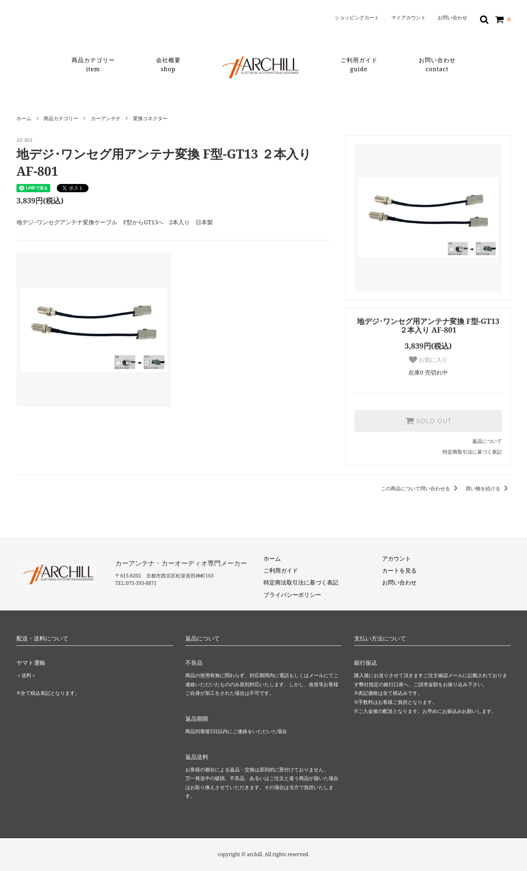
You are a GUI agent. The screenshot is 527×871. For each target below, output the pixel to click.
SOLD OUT (428, 420)
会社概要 (168, 65)
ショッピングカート (357, 18)
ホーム (23, 118)
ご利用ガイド (359, 65)
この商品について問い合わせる (420, 488)
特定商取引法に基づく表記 (472, 451)
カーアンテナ (106, 118)
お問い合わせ (452, 18)
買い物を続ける (488, 488)
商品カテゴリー (93, 65)
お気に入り (428, 360)
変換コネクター (150, 118)
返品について (487, 441)
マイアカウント (408, 18)
